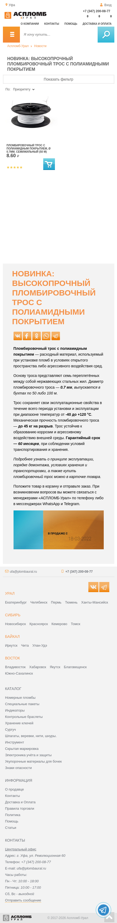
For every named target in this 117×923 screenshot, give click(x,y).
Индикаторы (15, 710)
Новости (40, 46)
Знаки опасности (18, 768)
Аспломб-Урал (18, 46)
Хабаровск (37, 667)
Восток (12, 658)
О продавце (14, 789)
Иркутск (11, 645)
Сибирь (12, 615)
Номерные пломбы (20, 698)
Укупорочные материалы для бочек (33, 761)
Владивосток (15, 667)
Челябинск (38, 602)
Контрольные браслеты (24, 717)
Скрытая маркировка (21, 749)
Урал (10, 593)
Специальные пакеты (22, 704)
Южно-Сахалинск (19, 673)
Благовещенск (75, 667)
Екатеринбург (16, 602)
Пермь (56, 602)
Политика (12, 815)
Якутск (55, 667)
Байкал (12, 636)
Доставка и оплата (97, 23)
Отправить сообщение (23, 900)
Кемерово (59, 624)
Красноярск (38, 624)
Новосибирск (15, 624)
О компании (30, 23)
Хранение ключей (19, 723)
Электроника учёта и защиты (28, 755)
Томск (75, 624)
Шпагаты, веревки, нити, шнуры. (31, 736)
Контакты (51, 23)
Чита (25, 645)
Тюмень (71, 602)
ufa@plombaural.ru (23, 571)
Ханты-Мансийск (94, 602)
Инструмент (14, 742)
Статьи (10, 828)
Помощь (70, 23)
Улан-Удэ (39, 645)
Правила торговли (19, 808)
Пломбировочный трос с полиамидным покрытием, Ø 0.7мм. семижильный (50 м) (29, 148)
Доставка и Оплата (20, 802)
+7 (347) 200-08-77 (96, 11)
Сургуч (10, 729)
